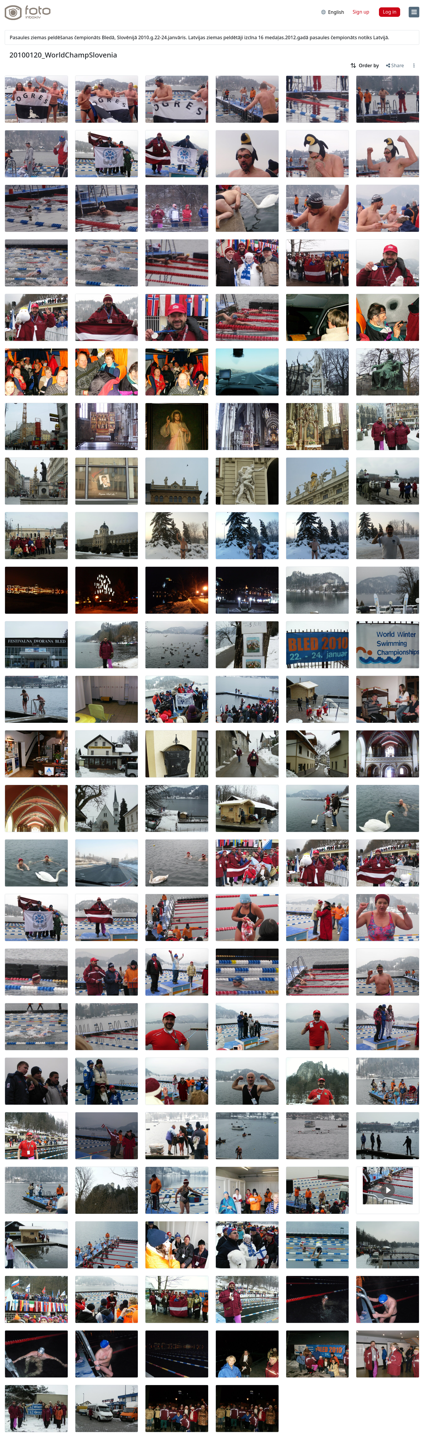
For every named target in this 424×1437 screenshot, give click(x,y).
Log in (389, 12)
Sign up (361, 12)
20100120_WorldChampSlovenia (63, 55)
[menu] (414, 12)
